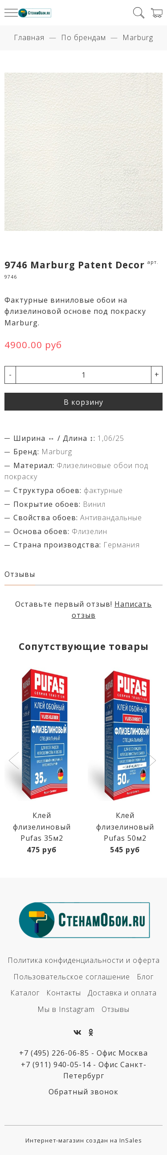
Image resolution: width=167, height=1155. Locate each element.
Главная (29, 37)
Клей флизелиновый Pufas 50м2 (125, 826)
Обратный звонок (83, 1092)
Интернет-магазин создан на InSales (83, 1140)
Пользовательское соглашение (71, 977)
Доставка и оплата (122, 993)
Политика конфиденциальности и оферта (84, 960)
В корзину (83, 402)
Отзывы (116, 1009)
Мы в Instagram (66, 1009)
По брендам (83, 37)
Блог (145, 977)
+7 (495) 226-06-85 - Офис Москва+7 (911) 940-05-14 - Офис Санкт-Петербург (83, 1064)
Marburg (137, 37)
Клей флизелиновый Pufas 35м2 (42, 826)
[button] (15, 761)
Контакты (63, 993)
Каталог (25, 993)
